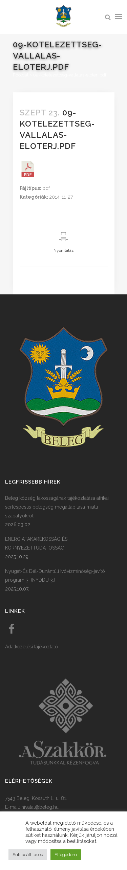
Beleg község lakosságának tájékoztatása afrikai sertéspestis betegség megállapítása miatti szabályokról (57, 506)
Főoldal (20, 74)
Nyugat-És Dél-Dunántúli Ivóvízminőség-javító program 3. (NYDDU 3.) (55, 575)
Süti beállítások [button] (28, 854)
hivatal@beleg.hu (40, 807)
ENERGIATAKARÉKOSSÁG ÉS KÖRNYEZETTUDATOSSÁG (36, 543)
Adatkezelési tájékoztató (31, 646)
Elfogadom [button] (66, 854)
